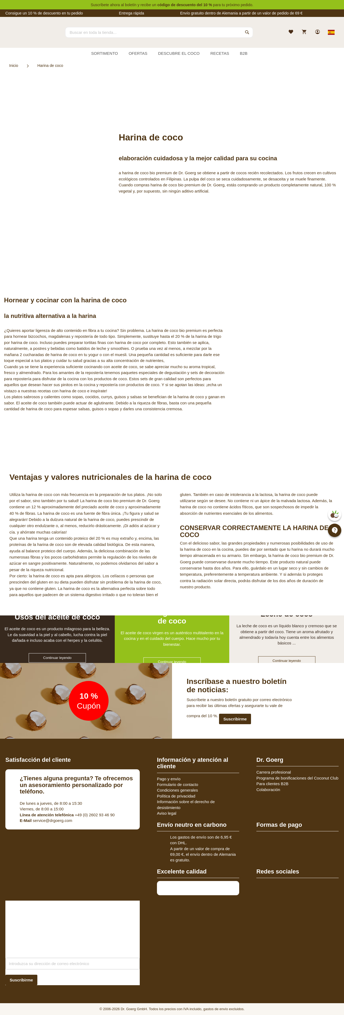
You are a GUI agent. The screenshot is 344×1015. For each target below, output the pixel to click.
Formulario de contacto (177, 784)
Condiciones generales (177, 790)
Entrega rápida (131, 13)
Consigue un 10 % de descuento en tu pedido (44, 13)
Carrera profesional (273, 772)
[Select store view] (331, 32)
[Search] (247, 32)
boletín (131, 5)
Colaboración (268, 789)
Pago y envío (169, 779)
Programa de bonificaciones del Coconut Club (297, 778)
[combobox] (159, 32)
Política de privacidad (176, 796)
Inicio (13, 65)
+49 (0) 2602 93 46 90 (67, 815)
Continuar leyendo (57, 658)
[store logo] (25, 37)
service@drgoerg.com (46, 820)
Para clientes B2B (272, 783)
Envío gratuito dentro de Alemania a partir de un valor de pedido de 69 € (241, 13)
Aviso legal (166, 813)
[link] (318, 32)
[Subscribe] (21, 980)
